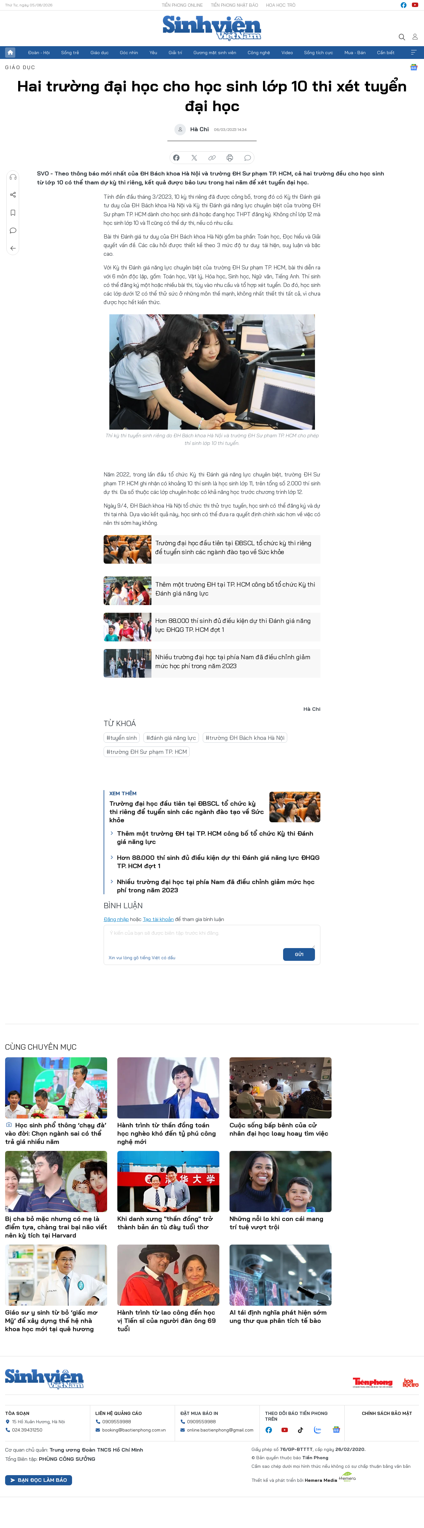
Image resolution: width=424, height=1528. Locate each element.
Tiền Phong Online (182, 5)
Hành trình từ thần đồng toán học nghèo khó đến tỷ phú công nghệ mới (166, 1133)
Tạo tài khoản (158, 919)
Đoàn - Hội (39, 52)
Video (287, 52)
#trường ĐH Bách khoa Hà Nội (245, 737)
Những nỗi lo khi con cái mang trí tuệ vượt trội (276, 1223)
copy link (212, 158)
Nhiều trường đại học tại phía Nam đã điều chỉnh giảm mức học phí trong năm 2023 (232, 661)
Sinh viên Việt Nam (44, 1379)
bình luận (248, 158)
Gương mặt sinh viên (215, 52)
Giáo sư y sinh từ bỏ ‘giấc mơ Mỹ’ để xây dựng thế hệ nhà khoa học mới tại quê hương (51, 1320)
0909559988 (116, 1421)
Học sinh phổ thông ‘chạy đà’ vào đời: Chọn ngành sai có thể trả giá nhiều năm (55, 1133)
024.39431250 (27, 1430)
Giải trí (175, 52)
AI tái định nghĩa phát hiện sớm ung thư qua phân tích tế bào (278, 1316)
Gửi (299, 954)
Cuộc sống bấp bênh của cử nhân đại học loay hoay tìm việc (279, 1129)
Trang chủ (10, 52)
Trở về (13, 248)
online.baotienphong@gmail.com (220, 1430)
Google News (414, 67)
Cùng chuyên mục (41, 1047)
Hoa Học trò (281, 5)
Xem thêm (414, 52)
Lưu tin (13, 213)
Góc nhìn (129, 52)
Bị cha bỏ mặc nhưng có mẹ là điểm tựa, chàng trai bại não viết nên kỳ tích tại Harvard (56, 1227)
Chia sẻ (13, 195)
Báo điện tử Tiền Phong (212, 28)
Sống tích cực (318, 52)
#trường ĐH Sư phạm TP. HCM (146, 751)
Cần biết (386, 52)
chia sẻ (176, 158)
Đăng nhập (116, 919)
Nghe (13, 177)
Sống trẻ (70, 52)
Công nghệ (259, 52)
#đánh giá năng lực (171, 737)
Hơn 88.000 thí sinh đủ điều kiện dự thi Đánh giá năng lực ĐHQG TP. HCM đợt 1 (233, 625)
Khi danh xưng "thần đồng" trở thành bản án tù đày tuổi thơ (165, 1223)
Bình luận (13, 230)
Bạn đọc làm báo (38, 1480)
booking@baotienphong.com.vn (134, 1430)
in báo (230, 158)
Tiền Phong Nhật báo (234, 5)
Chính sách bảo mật (387, 1413)
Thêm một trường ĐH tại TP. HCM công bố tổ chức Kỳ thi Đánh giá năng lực (235, 589)
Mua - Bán (355, 52)
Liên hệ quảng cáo (118, 1413)
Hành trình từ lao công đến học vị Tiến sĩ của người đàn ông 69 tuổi (166, 1320)
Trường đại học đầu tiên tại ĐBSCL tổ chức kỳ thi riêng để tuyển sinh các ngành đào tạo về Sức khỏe (233, 547)
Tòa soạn (17, 1413)
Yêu (153, 52)
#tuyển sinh (121, 737)
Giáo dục (100, 52)
